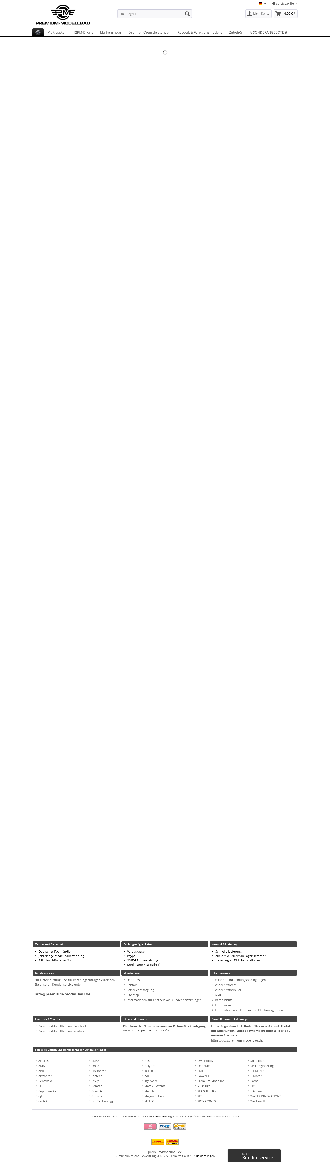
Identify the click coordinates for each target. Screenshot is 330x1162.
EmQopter (98, 1071)
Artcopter (45, 1076)
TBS (253, 1086)
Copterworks (47, 1091)
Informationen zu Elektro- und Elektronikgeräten (249, 1010)
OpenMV (203, 1066)
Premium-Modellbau (211, 1081)
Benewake (45, 1081)
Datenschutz (224, 1000)
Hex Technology (102, 1101)
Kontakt (132, 985)
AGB (218, 995)
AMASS (43, 1066)
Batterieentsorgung (140, 990)
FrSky (95, 1081)
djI (40, 1096)
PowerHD (203, 1076)
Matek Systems (154, 1086)
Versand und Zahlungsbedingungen (240, 980)
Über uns (133, 980)
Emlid (95, 1066)
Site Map (133, 995)
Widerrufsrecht (225, 985)
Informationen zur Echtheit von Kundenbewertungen (164, 1000)
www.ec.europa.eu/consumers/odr (147, 1030)
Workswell (257, 1101)
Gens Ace (97, 1091)
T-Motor (256, 1076)
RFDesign (203, 1086)
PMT (200, 1071)
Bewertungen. (206, 1156)
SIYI (199, 1096)
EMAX (95, 1061)
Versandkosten (156, 1116)
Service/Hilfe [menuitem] (283, 3)
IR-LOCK (150, 1071)
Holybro (149, 1066)
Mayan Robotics (155, 1096)
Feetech (96, 1076)
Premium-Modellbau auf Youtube (61, 1031)
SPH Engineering (262, 1066)
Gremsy (96, 1096)
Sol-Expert (257, 1061)
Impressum (223, 1005)
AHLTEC (43, 1061)
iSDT (147, 1076)
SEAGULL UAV (206, 1091)
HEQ (147, 1061)
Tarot (254, 1081)
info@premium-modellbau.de (62, 994)
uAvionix (256, 1091)
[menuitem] (154, 15)
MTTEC (149, 1101)
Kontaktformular (235, 1155)
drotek (42, 1101)
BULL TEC (44, 1086)
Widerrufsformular (228, 990)
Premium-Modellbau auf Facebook (62, 1026)
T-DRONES (257, 1071)
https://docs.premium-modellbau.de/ (237, 1040)
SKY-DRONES (206, 1101)
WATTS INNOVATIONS (265, 1096)
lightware (151, 1081)
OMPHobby (205, 1061)
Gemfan (96, 1086)
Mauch (149, 1091)
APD (41, 1071)
